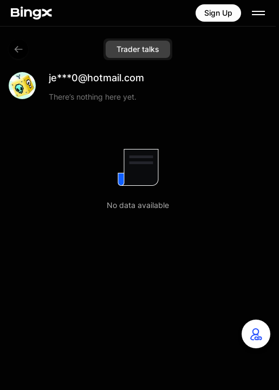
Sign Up (218, 12)
